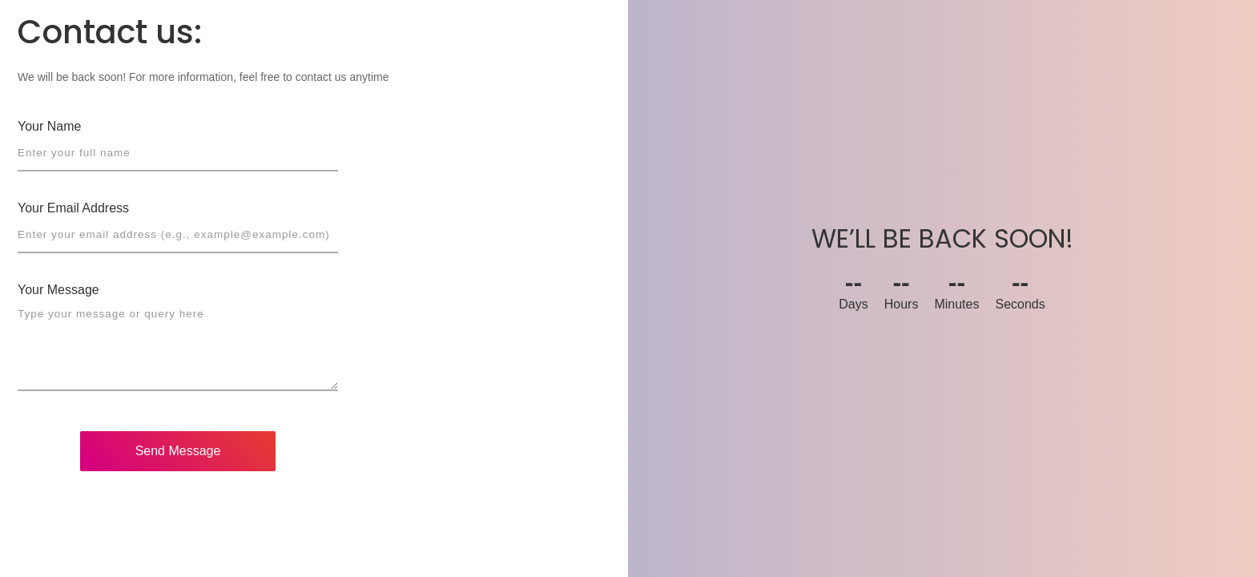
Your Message (58, 290)
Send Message (178, 451)
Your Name (49, 126)
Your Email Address (73, 208)
